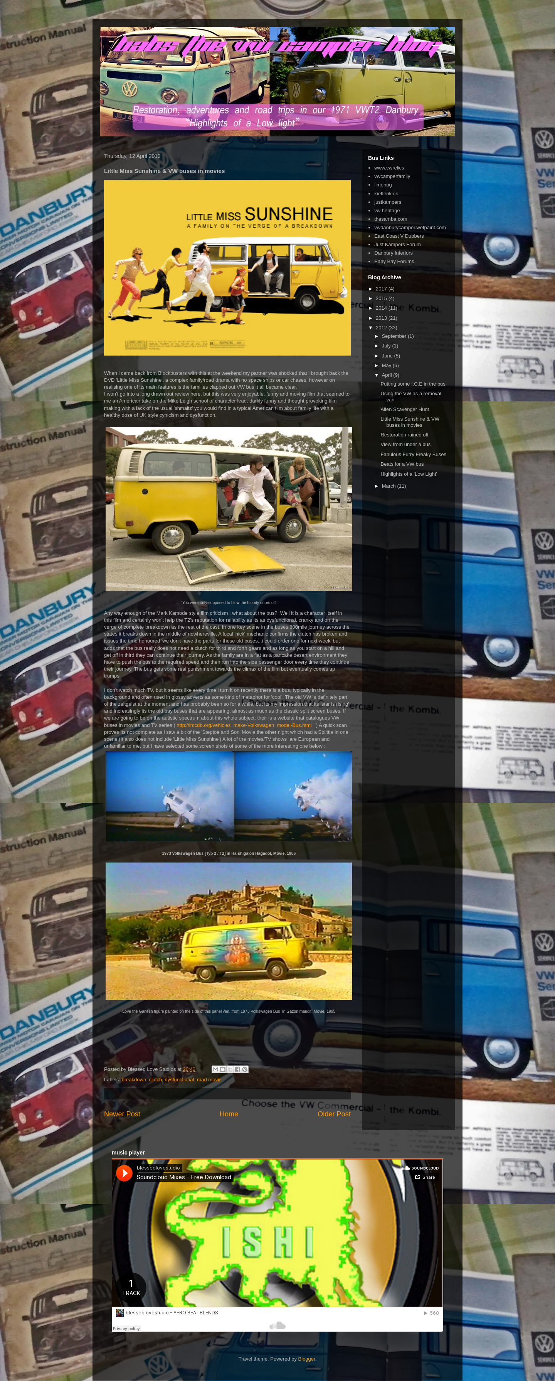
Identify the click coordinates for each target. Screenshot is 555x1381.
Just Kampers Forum (397, 244)
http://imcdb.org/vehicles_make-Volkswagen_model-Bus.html (244, 725)
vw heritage (387, 210)
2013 (382, 318)
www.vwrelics (389, 168)
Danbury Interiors (393, 253)
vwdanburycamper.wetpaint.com (410, 227)
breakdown (134, 1079)
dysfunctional (179, 1079)
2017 (382, 289)
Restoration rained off (404, 435)
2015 (382, 298)
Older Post (334, 1114)
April (388, 375)
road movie (209, 1079)
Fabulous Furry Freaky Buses (413, 454)
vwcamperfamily (392, 176)
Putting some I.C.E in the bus (412, 384)
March (389, 486)
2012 (382, 328)
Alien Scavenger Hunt (404, 409)
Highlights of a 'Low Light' (408, 474)
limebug (383, 185)
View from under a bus (405, 444)
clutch (155, 1079)
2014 (382, 308)
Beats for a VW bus (402, 464)
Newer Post (122, 1114)
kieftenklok (386, 193)
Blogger (306, 1359)
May (387, 365)
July (387, 346)
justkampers (387, 202)
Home (229, 1114)
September (395, 336)
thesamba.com (390, 219)
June (388, 356)
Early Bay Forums (394, 261)
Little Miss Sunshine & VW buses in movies (409, 422)
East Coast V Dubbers (399, 236)
